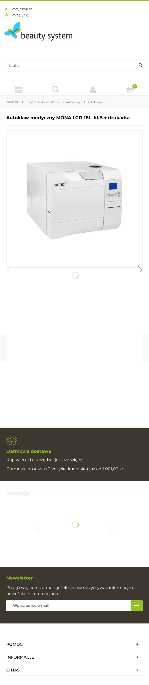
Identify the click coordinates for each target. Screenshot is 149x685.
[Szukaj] (140, 65)
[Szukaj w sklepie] (70, 65)
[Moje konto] (93, 89)
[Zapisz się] (137, 605)
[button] (9, 271)
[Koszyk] (130, 89)
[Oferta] (19, 90)
